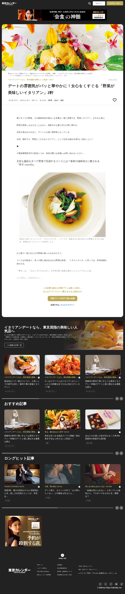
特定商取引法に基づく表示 (64, 574)
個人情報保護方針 (62, 568)
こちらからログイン (66, 305)
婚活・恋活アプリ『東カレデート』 (88, 569)
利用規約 (59, 565)
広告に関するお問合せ (43, 571)
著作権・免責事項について (64, 571)
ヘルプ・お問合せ (42, 568)
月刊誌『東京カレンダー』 (85, 566)
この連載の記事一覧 (14, 345)
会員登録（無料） (115, 3)
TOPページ (40, 565)
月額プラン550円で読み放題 (62, 298)
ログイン (99, 3)
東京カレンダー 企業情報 (44, 574)
